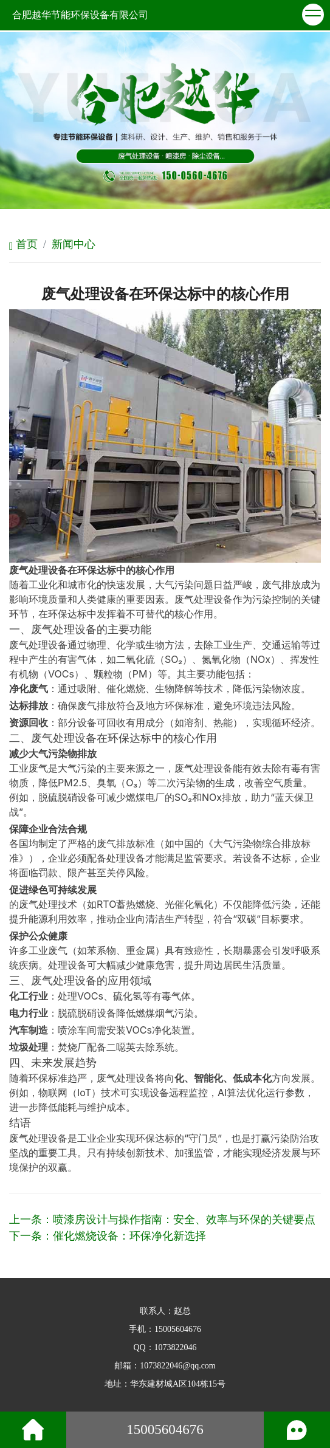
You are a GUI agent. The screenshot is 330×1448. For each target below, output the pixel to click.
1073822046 (175, 1347)
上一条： (162, 1219)
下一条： (107, 1236)
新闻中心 (73, 244)
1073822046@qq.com (178, 1365)
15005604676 (177, 1329)
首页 (23, 244)
